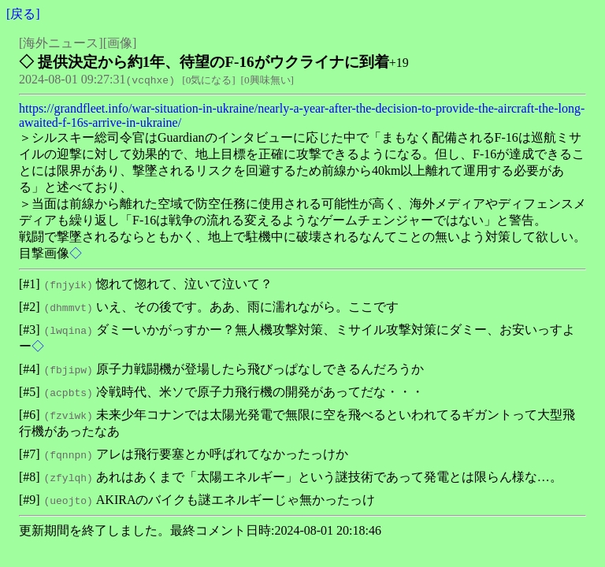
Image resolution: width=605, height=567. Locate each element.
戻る (22, 13)
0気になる (209, 80)
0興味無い (267, 80)
